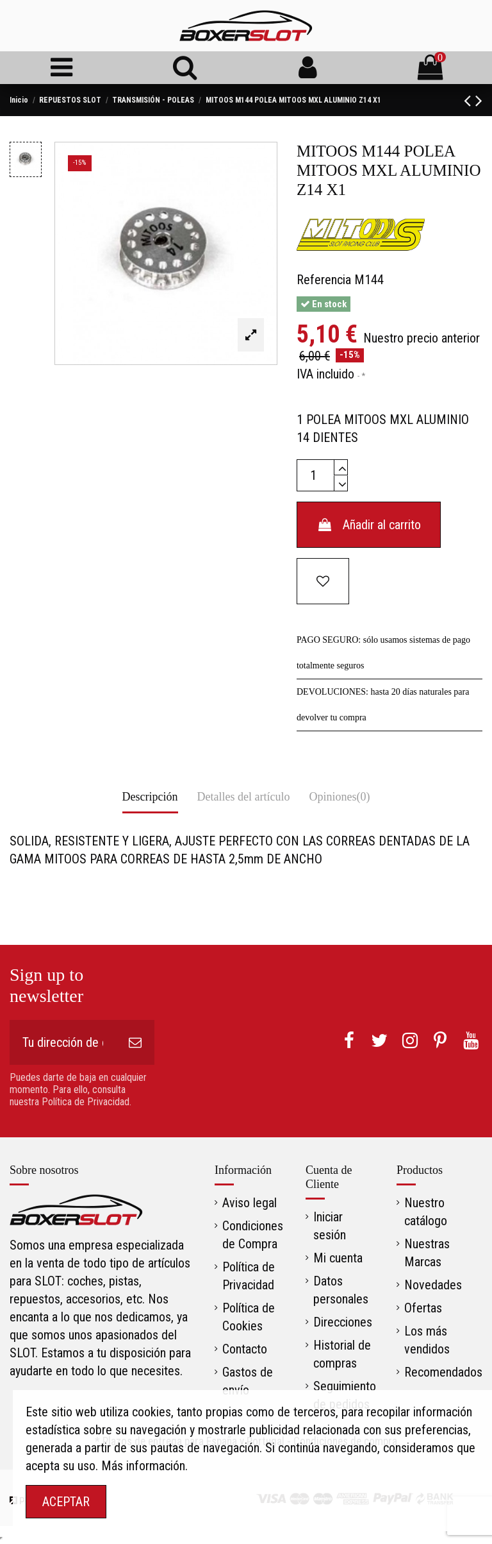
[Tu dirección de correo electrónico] (63, 1042)
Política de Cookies (248, 1317)
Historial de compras (342, 1354)
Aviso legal (249, 1202)
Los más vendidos (427, 1340)
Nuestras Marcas (427, 1252)
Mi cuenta (338, 1258)
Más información (143, 1465)
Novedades (433, 1285)
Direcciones (342, 1322)
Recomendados (443, 1372)
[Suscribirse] (135, 1042)
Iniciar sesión (329, 1226)
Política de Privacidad (248, 1276)
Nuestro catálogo (425, 1211)
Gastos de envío (247, 1381)
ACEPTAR (66, 1501)
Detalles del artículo (243, 796)
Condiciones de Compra (252, 1234)
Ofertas (423, 1308)
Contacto (244, 1349)
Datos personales (340, 1290)
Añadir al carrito (368, 524)
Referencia (324, 279)
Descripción (150, 796)
